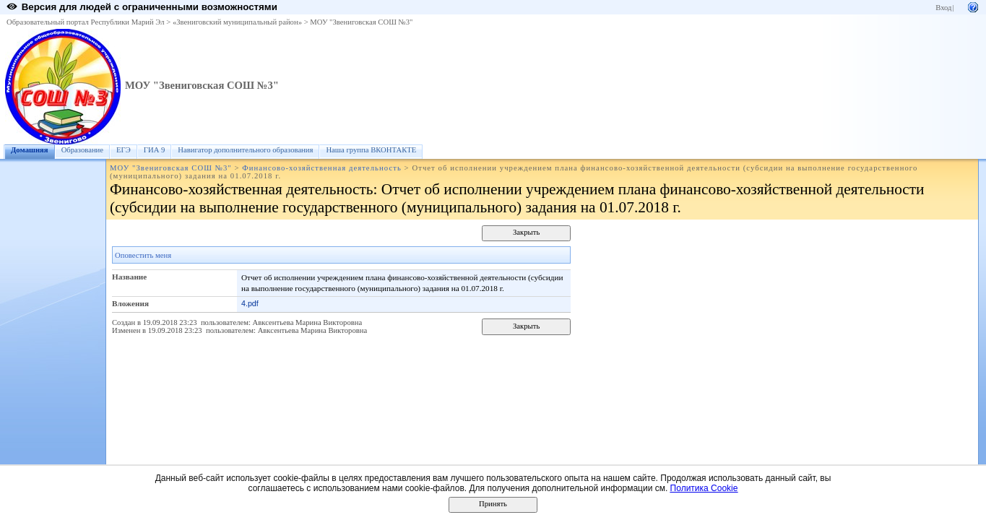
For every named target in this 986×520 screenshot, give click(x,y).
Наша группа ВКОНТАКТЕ (371, 150)
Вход (943, 8)
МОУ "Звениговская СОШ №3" (361, 22)
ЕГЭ (123, 150)
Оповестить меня (143, 255)
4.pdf (250, 303)
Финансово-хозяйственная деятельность (322, 168)
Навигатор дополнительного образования (245, 150)
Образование (82, 150)
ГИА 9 (154, 150)
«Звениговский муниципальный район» (237, 22)
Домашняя (29, 150)
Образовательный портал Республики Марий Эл (86, 22)
